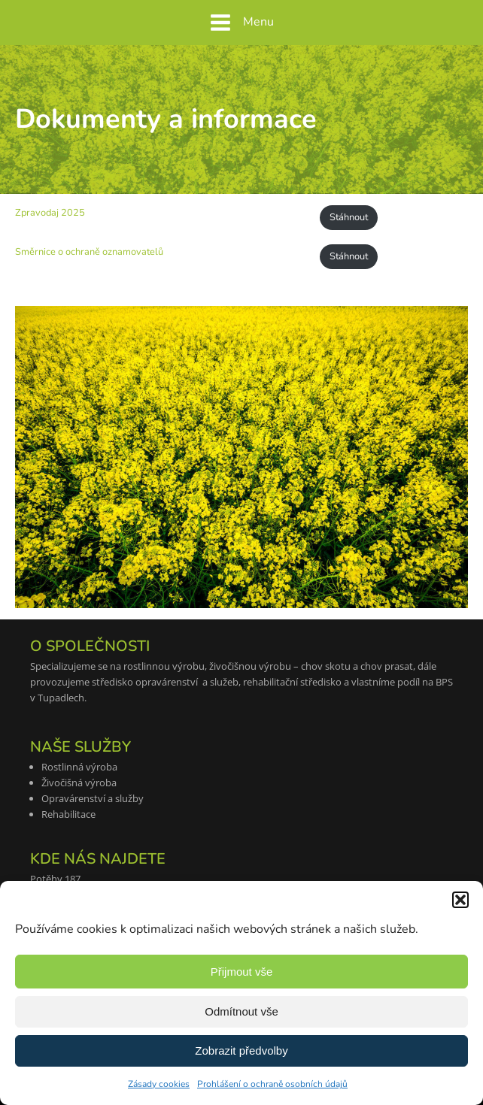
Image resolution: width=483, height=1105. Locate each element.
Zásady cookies (159, 1084)
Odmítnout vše (241, 1011)
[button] (460, 899)
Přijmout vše (242, 971)
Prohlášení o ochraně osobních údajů (272, 1084)
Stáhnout (349, 217)
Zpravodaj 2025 (50, 212)
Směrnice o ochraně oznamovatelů (89, 252)
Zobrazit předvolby (241, 1050)
